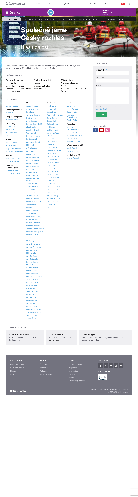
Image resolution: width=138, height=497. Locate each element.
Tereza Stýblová (32, 332)
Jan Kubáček (52, 212)
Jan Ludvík (51, 221)
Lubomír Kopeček (54, 203)
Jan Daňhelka (52, 162)
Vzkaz (99, 85)
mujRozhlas (66, 4)
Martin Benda (11, 196)
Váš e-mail (100, 78)
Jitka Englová (102, 410)
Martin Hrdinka (32, 207)
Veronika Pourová (33, 279)
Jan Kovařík (31, 243)
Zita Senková (67, 133)
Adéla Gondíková (33, 195)
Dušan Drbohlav (53, 165)
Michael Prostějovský (34, 285)
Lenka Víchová (52, 255)
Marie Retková (32, 288)
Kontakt (72, 456)
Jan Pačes (51, 237)
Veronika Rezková (13, 227)
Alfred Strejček (32, 326)
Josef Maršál (72, 165)
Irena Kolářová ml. (74, 185)
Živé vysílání (44, 443)
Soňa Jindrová (72, 159)
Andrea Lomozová (74, 188)
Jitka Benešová (32, 174)
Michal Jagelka (32, 216)
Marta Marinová (32, 252)
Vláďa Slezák (72, 201)
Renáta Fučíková (33, 189)
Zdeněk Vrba (31, 369)
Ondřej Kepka (31, 225)
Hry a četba (84, 19)
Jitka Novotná (11, 183)
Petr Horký (30, 204)
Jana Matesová (53, 231)
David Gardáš (52, 171)
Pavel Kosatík (52, 206)
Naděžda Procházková (72, 169)
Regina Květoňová (13, 202)
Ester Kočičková (32, 228)
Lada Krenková (12, 180)
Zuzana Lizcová (53, 215)
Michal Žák (51, 261)
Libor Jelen (51, 191)
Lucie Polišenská (33, 276)
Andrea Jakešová (33, 219)
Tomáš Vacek (11, 166)
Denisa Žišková (73, 173)
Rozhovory (98, 19)
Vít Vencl (9, 189)
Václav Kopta (31, 237)
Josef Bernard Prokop (35, 282)
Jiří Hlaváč (51, 180)
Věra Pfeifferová (12, 215)
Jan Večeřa (30, 356)
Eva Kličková (11, 199)
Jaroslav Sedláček (33, 300)
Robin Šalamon (32, 338)
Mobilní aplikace (46, 453)
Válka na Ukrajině (17, 443)
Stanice (80, 4)
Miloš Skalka (31, 306)
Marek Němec (32, 264)
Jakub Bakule (52, 159)
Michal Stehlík (52, 243)
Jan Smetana (31, 309)
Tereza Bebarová (33, 168)
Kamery (105, 14)
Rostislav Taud (72, 204)
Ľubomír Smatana (19, 410)
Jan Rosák (30, 291)
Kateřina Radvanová (14, 186)
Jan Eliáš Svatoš (32, 335)
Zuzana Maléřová (33, 249)
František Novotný (33, 270)
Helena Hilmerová (13, 212)
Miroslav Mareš (53, 228)
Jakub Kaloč (31, 222)
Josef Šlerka (52, 246)
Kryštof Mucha (53, 234)
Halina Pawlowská (33, 273)
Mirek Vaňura (31, 353)
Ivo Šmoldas (31, 341)
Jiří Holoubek (31, 201)
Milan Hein (30, 198)
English (125, 468)
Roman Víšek (31, 359)
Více (122, 19)
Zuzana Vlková (12, 173)
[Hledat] (129, 4)
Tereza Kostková (33, 240)
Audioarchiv (107, 12)
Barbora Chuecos (33, 213)
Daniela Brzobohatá (43, 133)
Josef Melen (31, 258)
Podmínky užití (115, 468)
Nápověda (73, 446)
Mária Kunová (72, 162)
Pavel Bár (30, 165)
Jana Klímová (52, 200)
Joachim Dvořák (32, 183)
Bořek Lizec (51, 218)
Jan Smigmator (32, 312)
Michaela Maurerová (34, 255)
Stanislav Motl (32, 261)
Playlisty (63, 19)
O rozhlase (94, 4)
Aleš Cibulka (31, 180)
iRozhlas (38, 4)
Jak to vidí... (78, 414)
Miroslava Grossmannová (73, 181)
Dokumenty (111, 19)
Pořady (38, 19)
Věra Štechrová (32, 344)
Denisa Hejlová (53, 174)
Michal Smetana (53, 240)
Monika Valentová (33, 350)
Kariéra (72, 453)
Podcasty (43, 449)
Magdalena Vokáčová (34, 362)
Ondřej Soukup (32, 320)
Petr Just (50, 197)
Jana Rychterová (33, 297)
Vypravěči (43, 142)
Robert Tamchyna (33, 347)
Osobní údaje (103, 468)
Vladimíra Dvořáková (55, 168)
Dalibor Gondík (32, 192)
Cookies (93, 468)
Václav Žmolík (31, 372)
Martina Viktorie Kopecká (32, 232)
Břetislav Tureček (54, 252)
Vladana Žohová (73, 194)
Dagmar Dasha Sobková (32, 316)
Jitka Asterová (32, 162)
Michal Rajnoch (73, 211)
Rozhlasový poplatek (77, 459)
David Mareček (53, 224)
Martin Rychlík (32, 294)
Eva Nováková (72, 191)
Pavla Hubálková (32, 210)
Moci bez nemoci (13, 144)
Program (52, 4)
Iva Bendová (31, 171)
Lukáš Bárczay (12, 224)
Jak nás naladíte (75, 443)
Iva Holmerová (52, 183)
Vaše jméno (101, 70)
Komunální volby (17, 446)
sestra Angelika (32, 159)
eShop (12, 453)
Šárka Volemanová (14, 133)
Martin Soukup (32, 323)
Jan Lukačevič (32, 246)
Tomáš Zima (51, 258)
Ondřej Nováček (12, 159)
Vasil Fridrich (31, 186)
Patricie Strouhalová (34, 329)
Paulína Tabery (52, 249)
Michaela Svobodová (14, 205)
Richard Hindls (52, 177)
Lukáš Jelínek (52, 194)
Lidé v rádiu (73, 449)
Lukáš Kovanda (53, 209)
